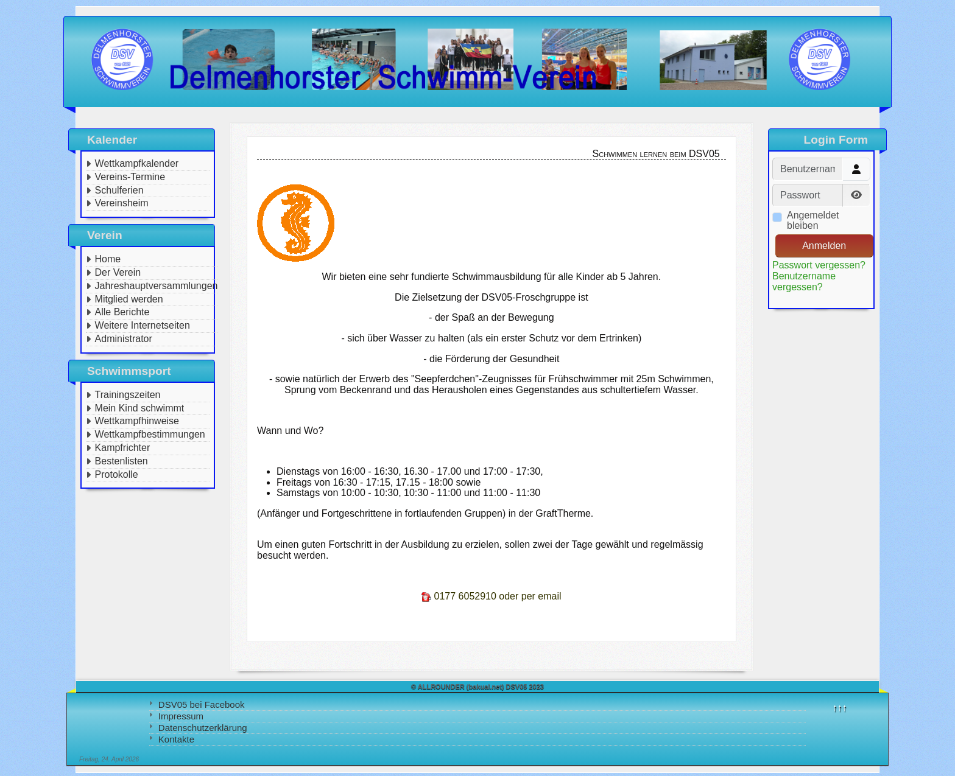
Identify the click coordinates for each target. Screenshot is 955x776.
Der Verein (118, 272)
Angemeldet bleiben (813, 220)
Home (108, 259)
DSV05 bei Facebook (201, 704)
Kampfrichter (122, 447)
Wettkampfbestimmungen (150, 434)
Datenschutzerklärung (202, 727)
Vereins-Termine (130, 177)
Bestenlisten (121, 461)
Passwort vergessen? (818, 265)
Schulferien (119, 190)
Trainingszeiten (128, 395)
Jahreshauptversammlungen (156, 286)
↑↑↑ (840, 707)
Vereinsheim (122, 203)
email (549, 596)
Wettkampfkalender (137, 163)
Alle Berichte (122, 312)
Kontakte (176, 739)
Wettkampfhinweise (137, 421)
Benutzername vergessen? (804, 281)
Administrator (123, 339)
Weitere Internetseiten (142, 325)
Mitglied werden (129, 299)
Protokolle (116, 474)
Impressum (180, 716)
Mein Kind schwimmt (140, 408)
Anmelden (824, 245)
